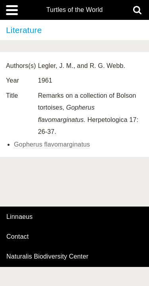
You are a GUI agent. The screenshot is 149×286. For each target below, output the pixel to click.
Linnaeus (19, 217)
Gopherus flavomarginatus (52, 144)
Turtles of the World (74, 10)
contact (17, 236)
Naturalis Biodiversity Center (47, 256)
